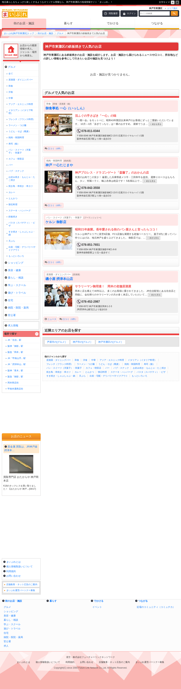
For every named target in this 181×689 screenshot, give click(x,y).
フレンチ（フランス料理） (59, 364)
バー (107, 368)
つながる (157, 23)
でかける (113, 23)
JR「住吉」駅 (14, 340)
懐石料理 (102, 372)
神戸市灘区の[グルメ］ (110, 342)
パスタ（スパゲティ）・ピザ (151, 372)
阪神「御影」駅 (15, 346)
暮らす (68, 23)
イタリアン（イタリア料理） (142, 360)
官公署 (10, 315)
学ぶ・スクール (15, 285)
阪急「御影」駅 (15, 377)
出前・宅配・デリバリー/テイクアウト (109, 376)
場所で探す (10, 333)
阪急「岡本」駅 (15, 352)
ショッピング (14, 262)
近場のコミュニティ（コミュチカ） (156, 607)
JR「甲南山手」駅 (17, 358)
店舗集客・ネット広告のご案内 (21, 584)
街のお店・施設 (24, 23)
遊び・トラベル (15, 292)
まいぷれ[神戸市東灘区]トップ (19, 33)
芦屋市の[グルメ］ (57, 342)
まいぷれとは (13, 562)
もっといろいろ (139, 376)
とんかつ (89, 372)
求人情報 (11, 325)
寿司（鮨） (149, 364)
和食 (77, 360)
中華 (93, 360)
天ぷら (82, 376)
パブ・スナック (121, 368)
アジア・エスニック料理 (112, 360)
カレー (78, 372)
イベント (97, 607)
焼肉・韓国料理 (132, 364)
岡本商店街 (13, 383)
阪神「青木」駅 (15, 370)
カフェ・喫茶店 (93, 368)
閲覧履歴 (113, 13)
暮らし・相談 (14, 277)
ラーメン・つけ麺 (86, 364)
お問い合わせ (13, 576)
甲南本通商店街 (15, 389)
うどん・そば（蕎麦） (109, 364)
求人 (6, 645)
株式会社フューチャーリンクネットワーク (94, 657)
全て (10, 74)
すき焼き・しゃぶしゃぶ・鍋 (60, 376)
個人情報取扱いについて (19, 566)
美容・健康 (13, 270)
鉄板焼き (12, 217)
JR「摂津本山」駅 (17, 364)
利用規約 (11, 571)
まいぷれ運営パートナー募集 (20, 590)
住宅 (9, 300)
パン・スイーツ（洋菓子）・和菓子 (64, 368)
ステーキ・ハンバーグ (122, 372)
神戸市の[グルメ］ (83, 342)
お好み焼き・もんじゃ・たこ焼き (149, 368)
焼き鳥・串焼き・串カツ (58, 372)
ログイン (131, 13)
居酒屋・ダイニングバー (58, 360)
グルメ (60, 33)
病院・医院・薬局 (17, 307)
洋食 (85, 360)
